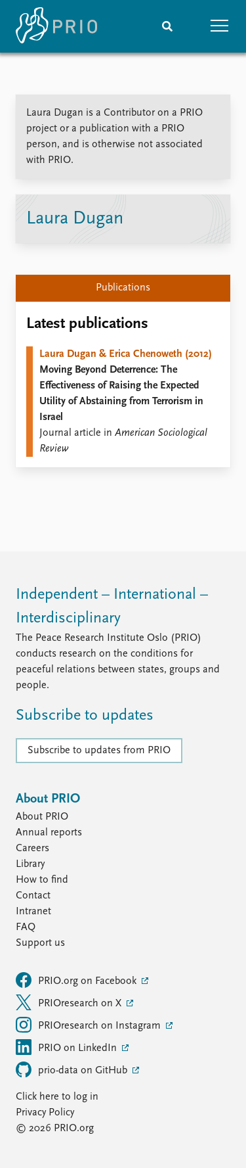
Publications (123, 288)
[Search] (167, 26)
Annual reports (49, 833)
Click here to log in (57, 1097)
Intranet (33, 911)
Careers (32, 848)
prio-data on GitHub (73, 1069)
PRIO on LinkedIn (67, 1047)
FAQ (25, 927)
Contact (33, 896)
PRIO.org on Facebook (77, 980)
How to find (42, 880)
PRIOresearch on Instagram (89, 1025)
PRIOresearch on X (70, 1002)
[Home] (56, 26)
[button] (220, 26)
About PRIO (42, 817)
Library (30, 864)
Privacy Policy (45, 1113)
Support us (40, 943)
